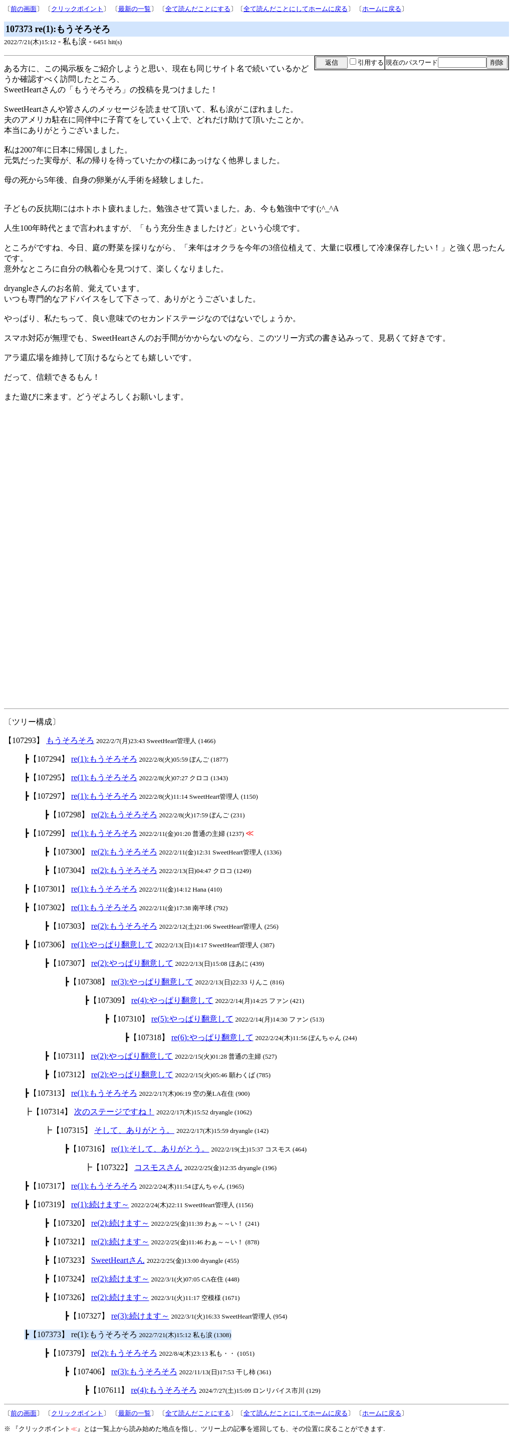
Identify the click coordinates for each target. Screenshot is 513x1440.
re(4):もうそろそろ (164, 1390)
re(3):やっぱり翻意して (152, 981)
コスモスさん (158, 1167)
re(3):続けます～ (140, 1316)
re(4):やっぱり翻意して (172, 1000)
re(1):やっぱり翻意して (112, 944)
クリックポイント (77, 9)
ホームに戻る (381, 9)
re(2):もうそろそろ (124, 814)
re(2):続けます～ (120, 1223)
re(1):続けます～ (100, 1204)
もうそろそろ (70, 740)
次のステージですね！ (114, 1111)
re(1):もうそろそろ (104, 759)
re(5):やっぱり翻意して (192, 1019)
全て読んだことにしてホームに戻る (295, 9)
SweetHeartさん (118, 1260)
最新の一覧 (134, 9)
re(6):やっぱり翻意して (212, 1037)
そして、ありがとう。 (134, 1130)
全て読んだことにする (197, 9)
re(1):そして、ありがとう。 (160, 1148)
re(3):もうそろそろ (144, 1371)
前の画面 (24, 9)
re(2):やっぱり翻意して (132, 963)
